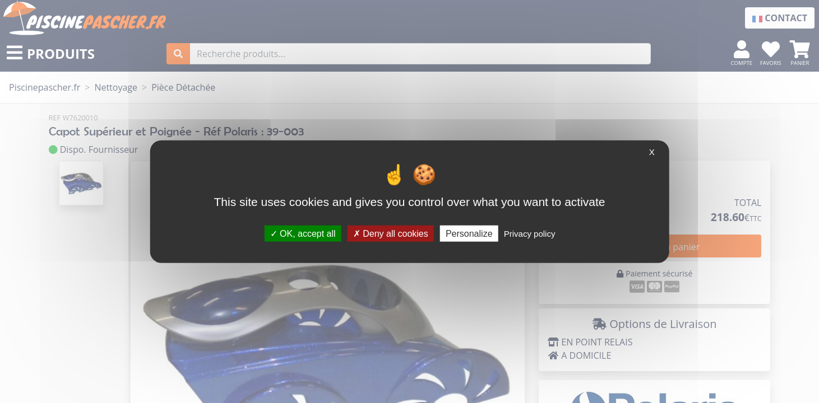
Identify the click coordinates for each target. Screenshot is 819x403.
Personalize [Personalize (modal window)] (469, 233)
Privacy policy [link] (530, 233)
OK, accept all (303, 233)
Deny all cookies (390, 233)
